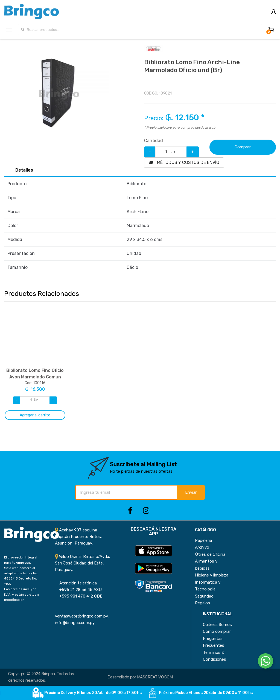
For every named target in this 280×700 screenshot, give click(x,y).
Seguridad (204, 596)
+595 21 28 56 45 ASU (78, 589)
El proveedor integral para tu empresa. (20, 559)
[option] (59, 94)
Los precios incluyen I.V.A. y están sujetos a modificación (21, 594)
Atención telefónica (76, 583)
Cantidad (153, 140)
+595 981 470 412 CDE (78, 596)
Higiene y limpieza (211, 575)
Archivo (202, 547)
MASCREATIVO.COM (155, 677)
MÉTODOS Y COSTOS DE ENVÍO (184, 162)
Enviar (191, 492)
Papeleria (203, 540)
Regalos (202, 603)
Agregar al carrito (35, 415)
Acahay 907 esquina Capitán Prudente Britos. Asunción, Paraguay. (78, 537)
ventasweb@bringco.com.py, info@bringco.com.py (82, 616)
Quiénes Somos (217, 624)
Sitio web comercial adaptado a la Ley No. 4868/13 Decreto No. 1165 (21, 576)
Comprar (243, 147)
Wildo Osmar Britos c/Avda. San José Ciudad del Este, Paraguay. (82, 563)
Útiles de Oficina (210, 554)
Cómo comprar (217, 631)
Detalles (24, 170)
